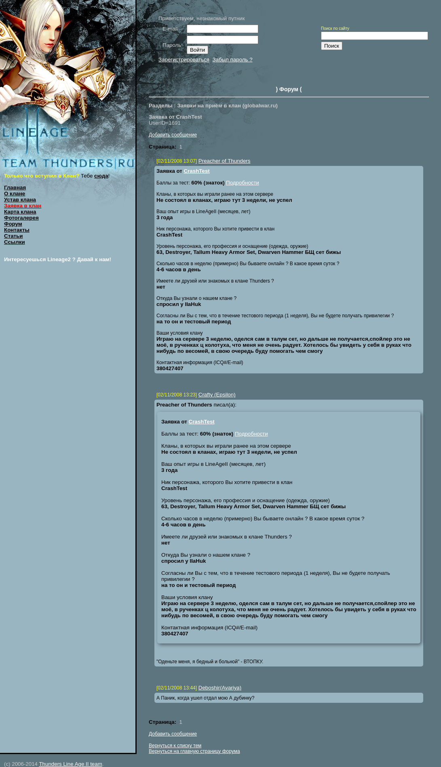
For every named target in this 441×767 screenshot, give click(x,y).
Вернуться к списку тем (175, 745)
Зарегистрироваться (183, 60)
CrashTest (197, 171)
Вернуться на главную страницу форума (194, 751)
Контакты (17, 230)
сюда (101, 176)
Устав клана (20, 200)
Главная (15, 187)
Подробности (242, 183)
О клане (14, 194)
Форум (13, 224)
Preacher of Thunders (224, 161)
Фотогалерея (21, 218)
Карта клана (20, 212)
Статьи (13, 236)
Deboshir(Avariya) (219, 688)
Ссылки (14, 242)
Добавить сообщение (173, 135)
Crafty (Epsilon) (217, 395)
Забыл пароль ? (232, 60)
